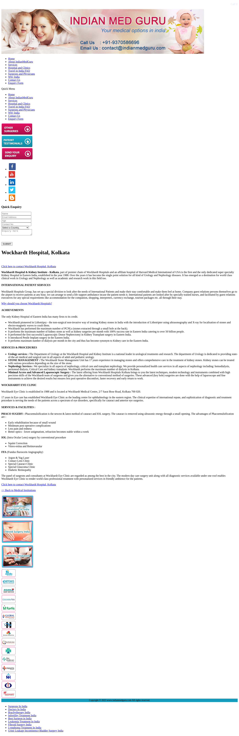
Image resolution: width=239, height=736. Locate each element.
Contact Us (14, 80)
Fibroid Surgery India (19, 725)
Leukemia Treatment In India (24, 722)
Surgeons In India (17, 707)
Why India (14, 76)
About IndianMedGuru (20, 61)
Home (11, 58)
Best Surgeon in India (20, 719)
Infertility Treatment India (22, 716)
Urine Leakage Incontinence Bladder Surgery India (35, 731)
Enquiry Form (15, 83)
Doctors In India (17, 710)
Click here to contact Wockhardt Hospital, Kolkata (28, 267)
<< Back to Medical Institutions (18, 491)
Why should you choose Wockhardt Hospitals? (26, 304)
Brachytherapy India (19, 713)
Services (12, 64)
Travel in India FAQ (19, 70)
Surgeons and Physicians (21, 73)
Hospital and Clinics (19, 67)
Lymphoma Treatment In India (24, 728)
